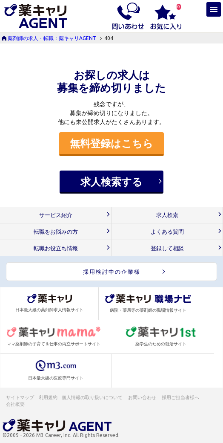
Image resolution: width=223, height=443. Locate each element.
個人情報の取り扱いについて (92, 397)
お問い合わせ (142, 397)
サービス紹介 (55, 215)
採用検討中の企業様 (111, 272)
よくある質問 (167, 232)
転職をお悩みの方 (56, 232)
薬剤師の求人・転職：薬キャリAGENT (52, 38)
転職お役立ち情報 (56, 248)
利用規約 (48, 397)
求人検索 (167, 215)
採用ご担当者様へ (181, 397)
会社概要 (16, 404)
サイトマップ (20, 397)
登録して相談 (167, 248)
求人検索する (111, 181)
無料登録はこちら (111, 143)
